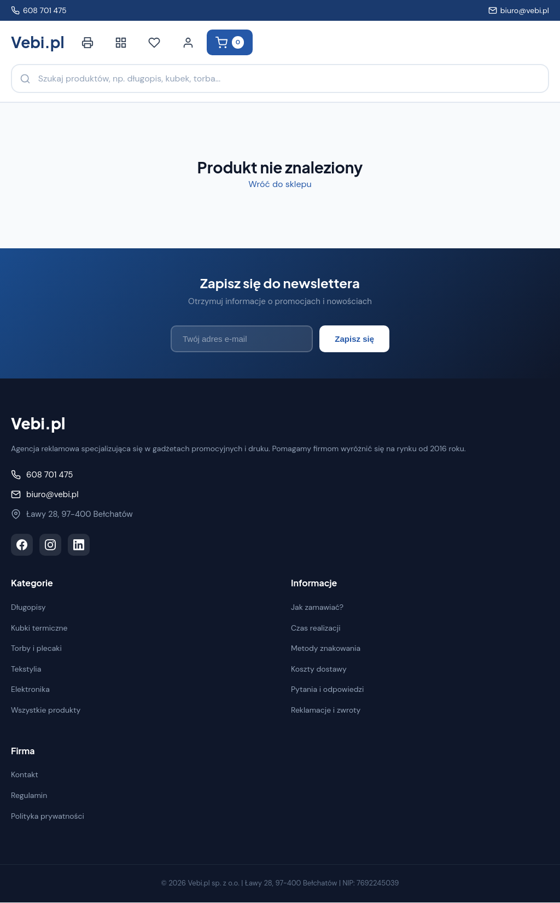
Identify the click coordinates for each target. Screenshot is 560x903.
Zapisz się (354, 339)
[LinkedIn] (79, 545)
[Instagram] (50, 545)
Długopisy (28, 608)
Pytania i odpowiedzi (327, 690)
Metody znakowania (325, 649)
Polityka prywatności (47, 816)
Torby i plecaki (36, 649)
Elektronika (30, 690)
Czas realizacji (316, 628)
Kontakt (24, 775)
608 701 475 (39, 10)
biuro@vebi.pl (518, 10)
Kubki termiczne (39, 628)
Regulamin (29, 796)
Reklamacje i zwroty (325, 710)
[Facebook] (22, 545)
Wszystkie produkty (45, 710)
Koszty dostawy (319, 669)
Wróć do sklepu (279, 184)
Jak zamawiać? (317, 608)
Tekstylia (26, 669)
